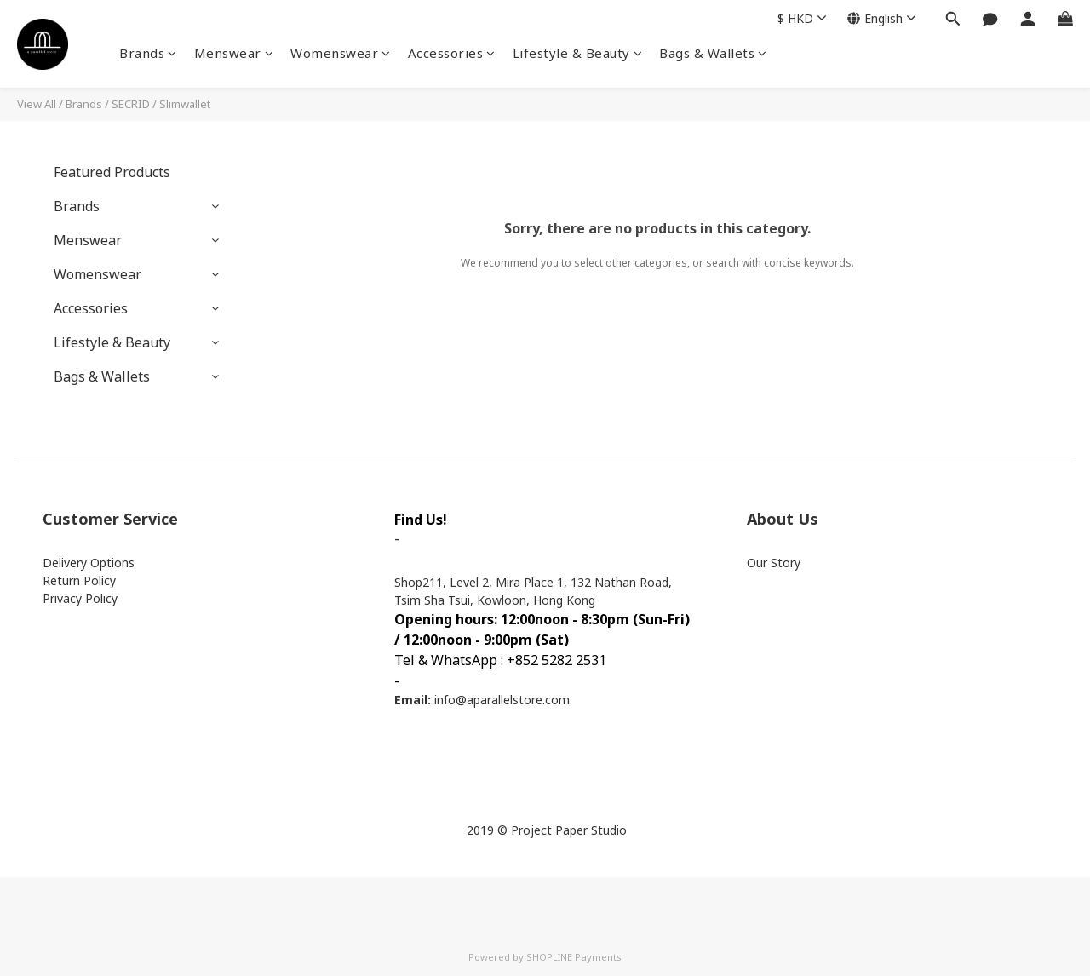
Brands (148, 52)
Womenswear (340, 52)
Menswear (234, 52)
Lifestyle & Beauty (578, 52)
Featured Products (112, 172)
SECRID (131, 104)
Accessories (452, 52)
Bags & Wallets (713, 52)
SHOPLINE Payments (574, 956)
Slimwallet (184, 104)
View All (36, 104)
